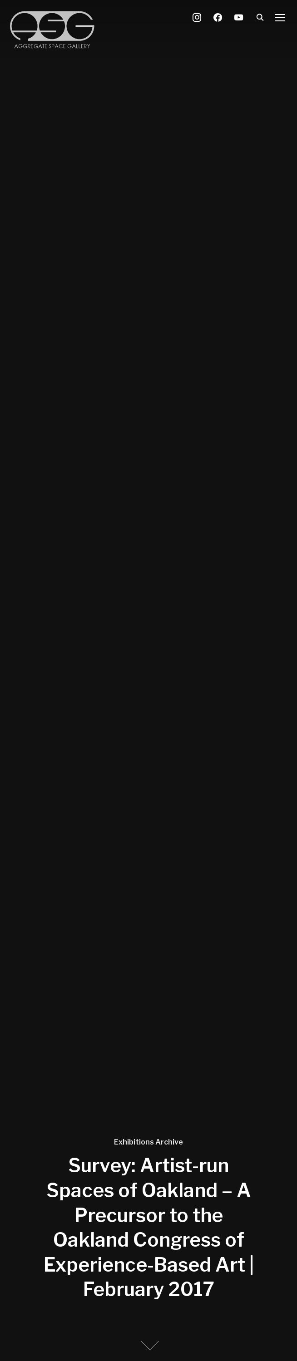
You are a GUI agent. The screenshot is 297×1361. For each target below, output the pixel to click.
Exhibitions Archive (148, 1142)
